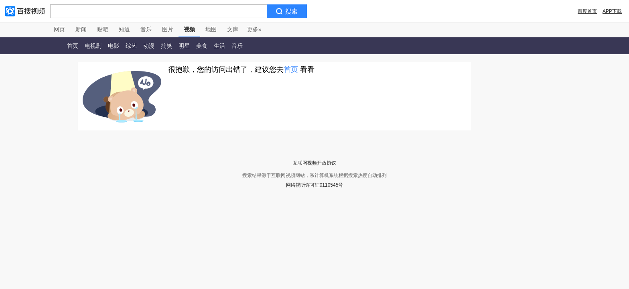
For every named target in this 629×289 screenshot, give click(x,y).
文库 (232, 29)
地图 (211, 29)
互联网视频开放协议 (314, 163)
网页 (59, 29)
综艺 (131, 46)
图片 (167, 29)
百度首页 (587, 11)
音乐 (146, 29)
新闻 (81, 29)
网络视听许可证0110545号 (314, 185)
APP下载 (612, 11)
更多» (254, 29)
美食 (201, 46)
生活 (219, 46)
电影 (113, 46)
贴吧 (102, 29)
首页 (72, 46)
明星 (184, 46)
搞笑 (166, 46)
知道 (124, 29)
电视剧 (93, 46)
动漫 (148, 46)
